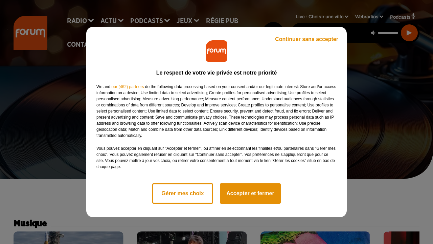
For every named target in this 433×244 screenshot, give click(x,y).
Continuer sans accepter (306, 39)
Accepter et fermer (250, 193)
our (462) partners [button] (127, 86)
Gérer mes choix (182, 193)
